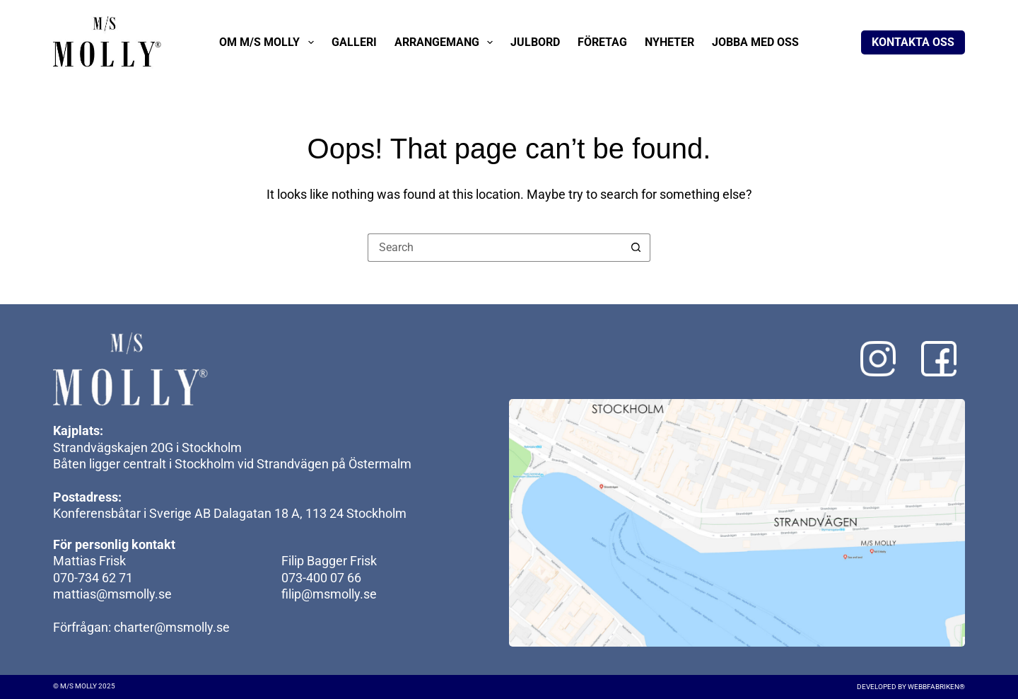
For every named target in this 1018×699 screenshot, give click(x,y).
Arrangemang (446, 42)
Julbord (535, 42)
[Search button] (636, 247)
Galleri (354, 42)
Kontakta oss (913, 42)
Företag (602, 42)
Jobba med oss (755, 42)
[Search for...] (495, 247)
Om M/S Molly (269, 42)
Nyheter (669, 42)
